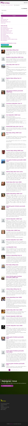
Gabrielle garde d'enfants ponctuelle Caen (15, 207)
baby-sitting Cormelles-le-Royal (6, 30)
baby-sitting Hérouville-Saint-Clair (7, 33)
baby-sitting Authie (4, 27)
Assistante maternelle (5, 407)
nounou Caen (3, 23)
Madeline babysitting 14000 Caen (14, 57)
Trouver (14, 15)
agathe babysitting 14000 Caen (14, 193)
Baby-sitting (3, 409)
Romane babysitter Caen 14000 (14, 239)
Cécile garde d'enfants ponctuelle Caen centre (15, 351)
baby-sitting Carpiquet (5, 29)
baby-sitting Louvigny (4, 35)
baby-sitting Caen (4, 20)
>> (18, 370)
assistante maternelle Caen (6, 21)
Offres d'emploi (4, 408)
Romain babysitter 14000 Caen (14, 316)
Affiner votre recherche (6, 46)
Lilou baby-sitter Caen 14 (12, 64)
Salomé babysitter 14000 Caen (14, 219)
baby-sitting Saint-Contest (5, 38)
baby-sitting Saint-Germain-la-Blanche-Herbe (9, 39)
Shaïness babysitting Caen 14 (14, 255)
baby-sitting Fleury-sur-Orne (6, 31)
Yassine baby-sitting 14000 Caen (14, 150)
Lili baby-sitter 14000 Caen (13, 230)
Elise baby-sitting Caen (12, 264)
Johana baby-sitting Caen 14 (13, 289)
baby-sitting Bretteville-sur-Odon (7, 28)
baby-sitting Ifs (3, 34)
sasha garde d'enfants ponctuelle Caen (15, 337)
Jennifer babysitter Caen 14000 (14, 325)
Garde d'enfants (4, 404)
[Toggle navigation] (25, 3)
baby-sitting (3, 5)
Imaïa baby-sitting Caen (12, 50)
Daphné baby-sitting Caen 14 (13, 78)
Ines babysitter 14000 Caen (13, 115)
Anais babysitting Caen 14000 (14, 297)
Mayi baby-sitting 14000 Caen (14, 132)
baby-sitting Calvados (9, 5)
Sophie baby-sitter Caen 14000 (14, 310)
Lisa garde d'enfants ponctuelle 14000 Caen (16, 160)
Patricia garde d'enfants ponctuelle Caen (15, 364)
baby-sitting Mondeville (5, 36)
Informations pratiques (5, 403)
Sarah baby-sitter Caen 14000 (14, 182)
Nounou (2, 405)
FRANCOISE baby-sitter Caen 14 (14, 126)
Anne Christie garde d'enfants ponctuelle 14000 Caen (14, 277)
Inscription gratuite (7, 385)
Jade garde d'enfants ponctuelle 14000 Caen (14, 91)
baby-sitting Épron (4, 40)
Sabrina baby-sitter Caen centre (14, 171)
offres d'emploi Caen (4, 19)
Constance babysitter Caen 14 (14, 103)
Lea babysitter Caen (11, 247)
